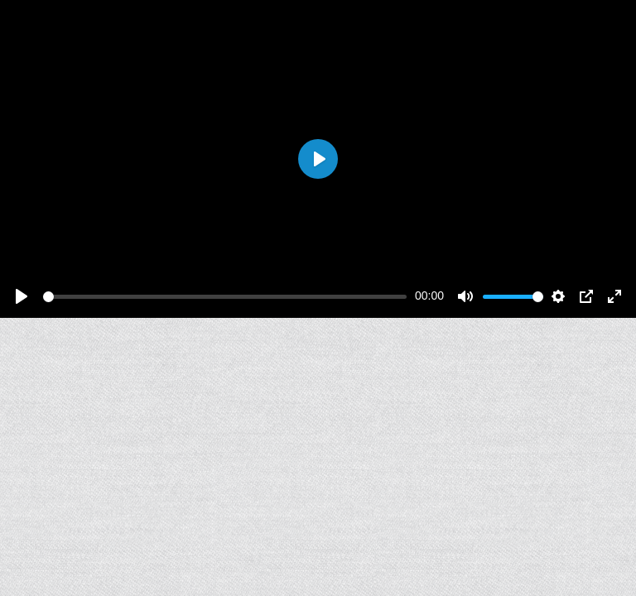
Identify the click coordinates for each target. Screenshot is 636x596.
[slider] (225, 297)
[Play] (21, 296)
